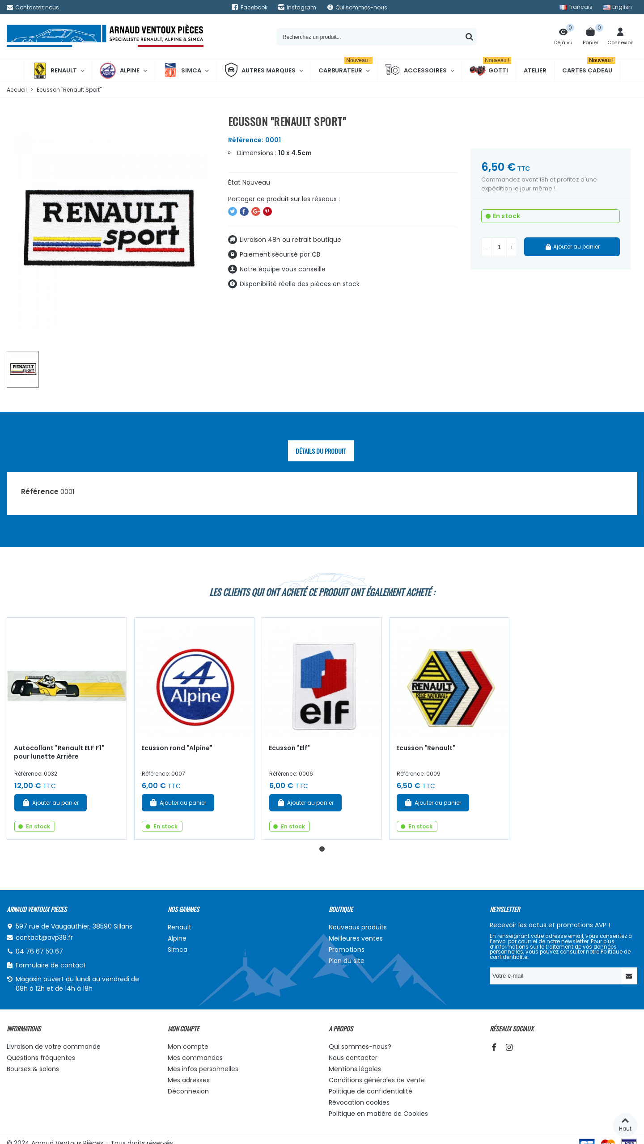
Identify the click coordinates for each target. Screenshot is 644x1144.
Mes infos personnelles (203, 1068)
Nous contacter (353, 1057)
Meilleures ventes (356, 938)
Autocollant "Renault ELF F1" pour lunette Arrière (59, 752)
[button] (322, 849)
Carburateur (345, 67)
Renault (54, 70)
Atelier (535, 70)
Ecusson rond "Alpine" (176, 748)
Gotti (490, 70)
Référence (40, 491)
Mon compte (188, 1046)
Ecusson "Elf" (289, 748)
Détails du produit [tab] (321, 451)
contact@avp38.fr (44, 937)
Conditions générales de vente (377, 1080)
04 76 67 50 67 (39, 951)
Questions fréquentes (41, 1057)
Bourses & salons (33, 1068)
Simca (181, 70)
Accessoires (416, 70)
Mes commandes (195, 1057)
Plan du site (346, 960)
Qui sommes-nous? (360, 1046)
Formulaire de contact (51, 965)
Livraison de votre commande (54, 1046)
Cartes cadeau (588, 67)
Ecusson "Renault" (425, 748)
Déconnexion (188, 1091)
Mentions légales (355, 1068)
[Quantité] (499, 247)
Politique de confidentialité (370, 1091)
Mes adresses (189, 1080)
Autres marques (260, 70)
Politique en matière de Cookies (378, 1113)
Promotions (346, 949)
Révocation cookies (359, 1102)
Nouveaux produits (358, 927)
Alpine (120, 70)
